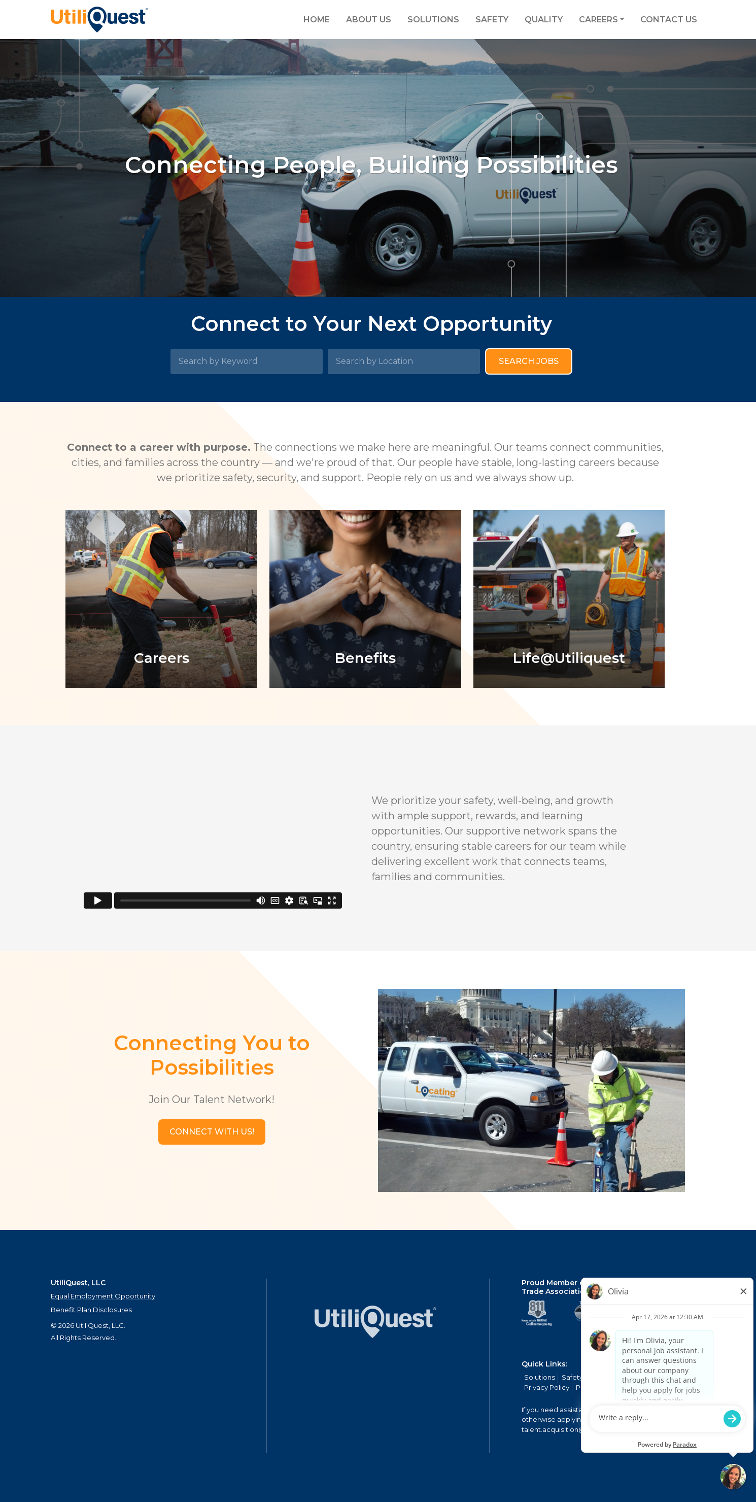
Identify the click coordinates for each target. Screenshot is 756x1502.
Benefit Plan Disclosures (91, 1310)
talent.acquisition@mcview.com (575, 1429)
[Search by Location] (404, 361)
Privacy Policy (546, 1387)
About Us (368, 19)
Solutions (433, 19)
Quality (544, 19)
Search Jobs (529, 361)
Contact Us (668, 19)
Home (316, 19)
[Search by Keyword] (246, 361)
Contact (667, 1377)
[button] (211, 1132)
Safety (491, 19)
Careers (598, 19)
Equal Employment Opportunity (103, 1296)
